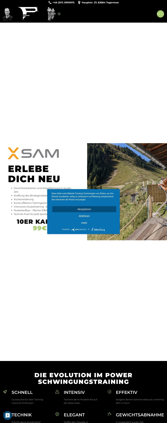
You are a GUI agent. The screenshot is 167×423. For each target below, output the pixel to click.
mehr (84, 222)
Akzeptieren (84, 209)
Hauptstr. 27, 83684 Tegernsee (100, 2)
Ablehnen (84, 215)
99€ (40, 228)
